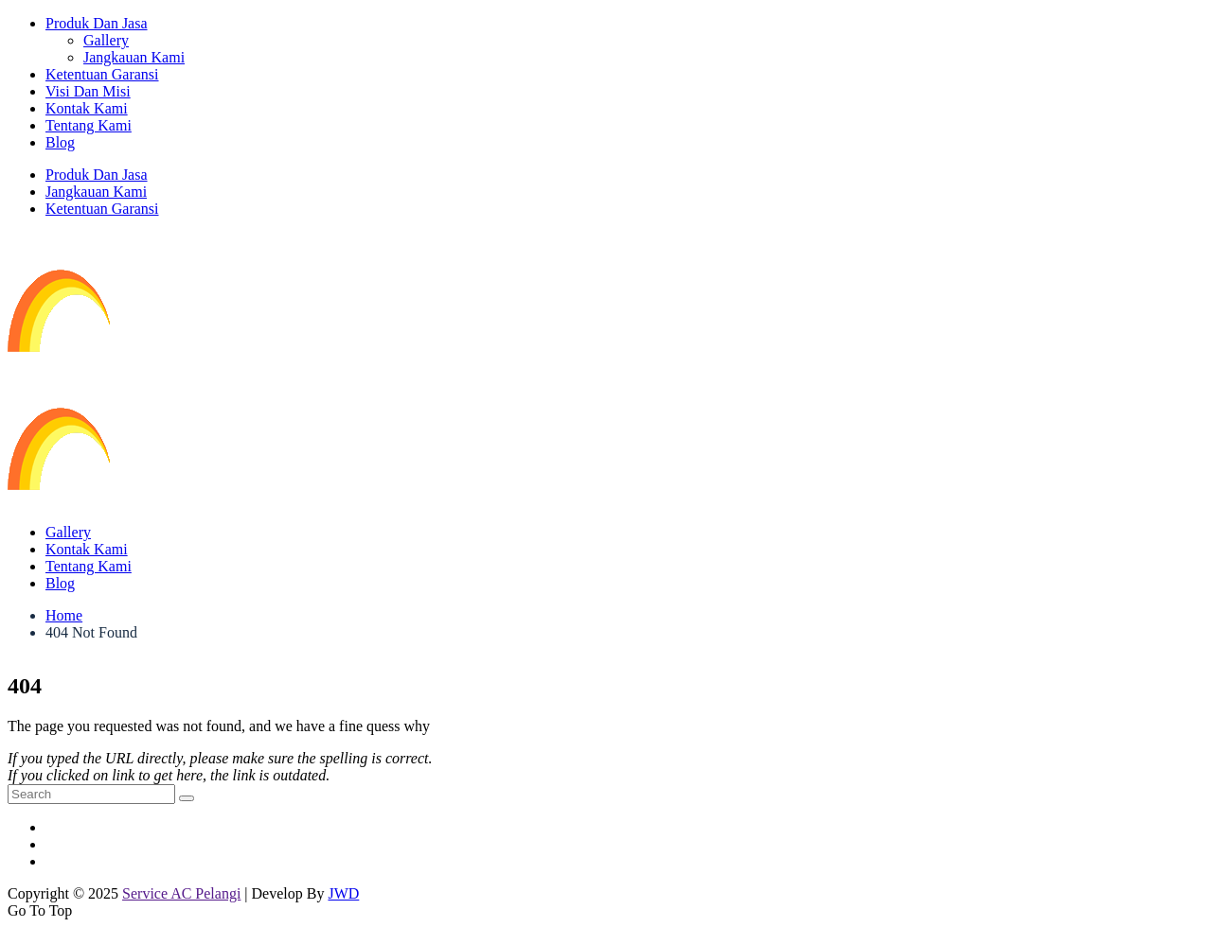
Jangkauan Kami (134, 57)
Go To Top (40, 910)
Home (63, 615)
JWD (343, 893)
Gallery (106, 40)
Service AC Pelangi (181, 893)
